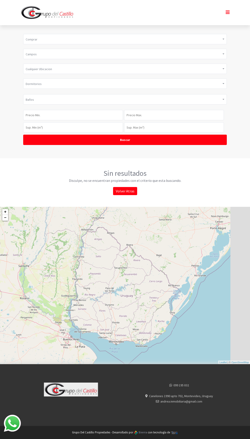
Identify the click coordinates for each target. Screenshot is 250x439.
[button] (125, 39)
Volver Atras (125, 191)
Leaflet (223, 362)
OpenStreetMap (240, 362)
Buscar (125, 140)
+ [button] (5, 212)
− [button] (5, 218)
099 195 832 (181, 388)
